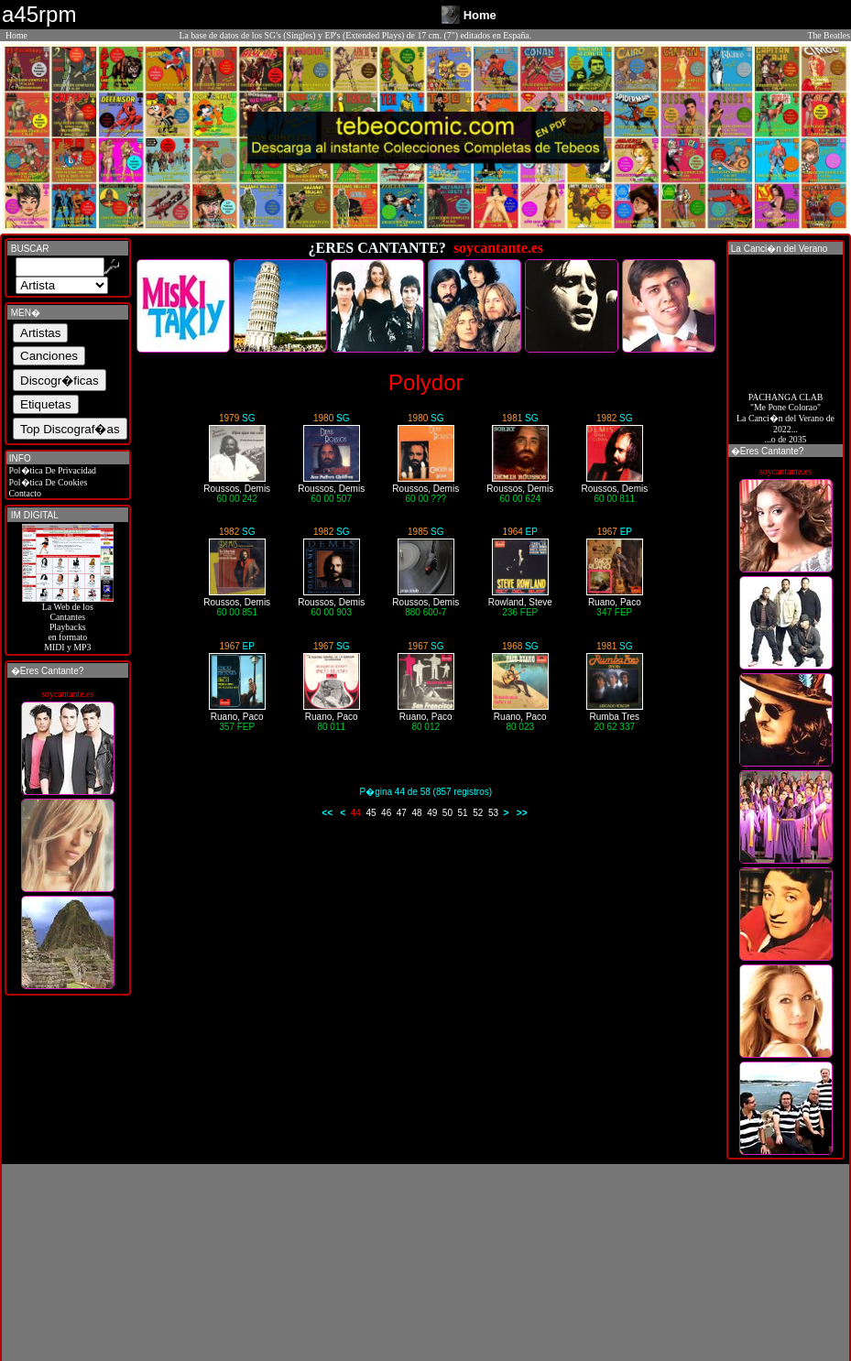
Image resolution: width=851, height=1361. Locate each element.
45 (370, 813)
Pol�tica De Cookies (46, 482)
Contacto (23, 493)
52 (478, 813)
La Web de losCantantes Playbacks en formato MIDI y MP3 (68, 622)
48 (416, 813)
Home (16, 35)
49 (432, 813)
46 (386, 813)
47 (402, 813)
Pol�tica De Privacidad (51, 470)
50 (447, 813)
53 (493, 813)
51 (463, 813)
